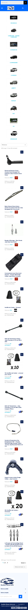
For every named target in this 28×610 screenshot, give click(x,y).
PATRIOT (13, 100)
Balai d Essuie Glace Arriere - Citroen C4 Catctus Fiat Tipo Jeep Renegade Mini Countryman (14, 208)
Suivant (23, 563)
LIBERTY (13, 88)
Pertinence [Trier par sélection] (14, 145)
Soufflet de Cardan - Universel (13, 307)
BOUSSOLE (14, 23)
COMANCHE (13, 50)
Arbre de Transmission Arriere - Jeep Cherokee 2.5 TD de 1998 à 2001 (13, 340)
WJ (14, 126)
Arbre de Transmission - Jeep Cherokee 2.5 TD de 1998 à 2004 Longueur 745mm (13, 407)
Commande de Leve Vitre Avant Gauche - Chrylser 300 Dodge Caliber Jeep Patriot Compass (13, 275)
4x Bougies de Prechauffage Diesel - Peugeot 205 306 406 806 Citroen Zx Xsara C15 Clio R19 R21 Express (14, 545)
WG (14, 113)
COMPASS (13, 75)
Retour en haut (20, 567)
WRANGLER (13, 139)
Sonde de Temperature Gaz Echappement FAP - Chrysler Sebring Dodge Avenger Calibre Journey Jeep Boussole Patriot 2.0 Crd (14, 443)
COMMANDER (13, 62)
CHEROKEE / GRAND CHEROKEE (13, 36)
